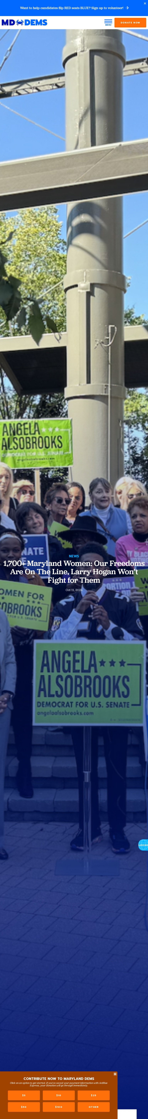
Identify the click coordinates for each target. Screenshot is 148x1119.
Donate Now (130, 23)
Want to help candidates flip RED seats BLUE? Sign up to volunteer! (74, 8)
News (74, 556)
